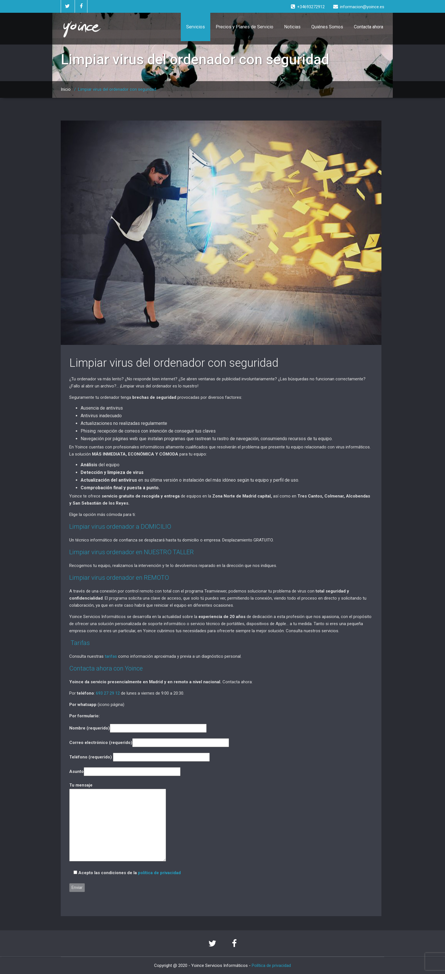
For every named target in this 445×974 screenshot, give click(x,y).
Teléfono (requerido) (139, 757)
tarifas (111, 656)
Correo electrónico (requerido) (149, 742)
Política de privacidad (271, 965)
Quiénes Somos (327, 26)
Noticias (292, 26)
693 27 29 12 (108, 693)
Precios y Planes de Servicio (244, 26)
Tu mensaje (117, 823)
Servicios (195, 26)
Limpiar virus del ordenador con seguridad (173, 363)
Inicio (66, 89)
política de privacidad (159, 872)
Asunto (124, 771)
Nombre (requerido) (138, 728)
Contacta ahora (368, 26)
